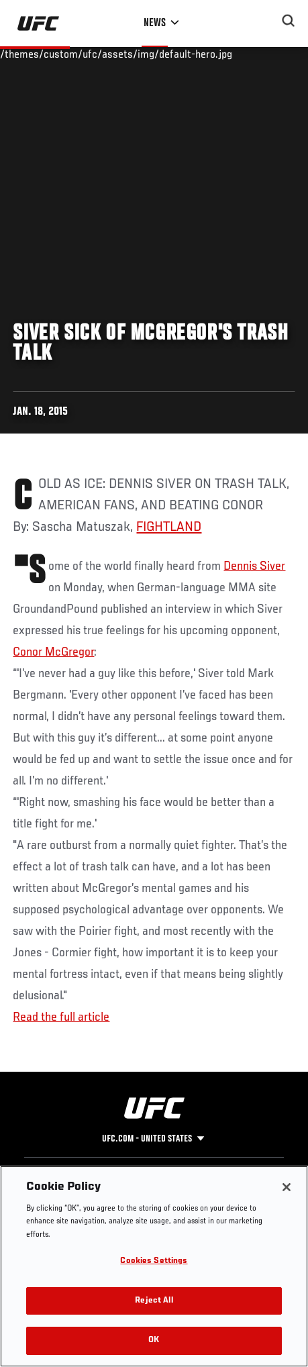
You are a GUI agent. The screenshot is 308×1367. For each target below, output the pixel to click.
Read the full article (61, 1017)
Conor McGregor (53, 652)
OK (153, 1340)
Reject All (153, 1301)
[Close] (286, 1187)
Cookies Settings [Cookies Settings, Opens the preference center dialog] (153, 1261)
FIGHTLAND (168, 527)
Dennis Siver (254, 566)
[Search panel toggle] (288, 21)
